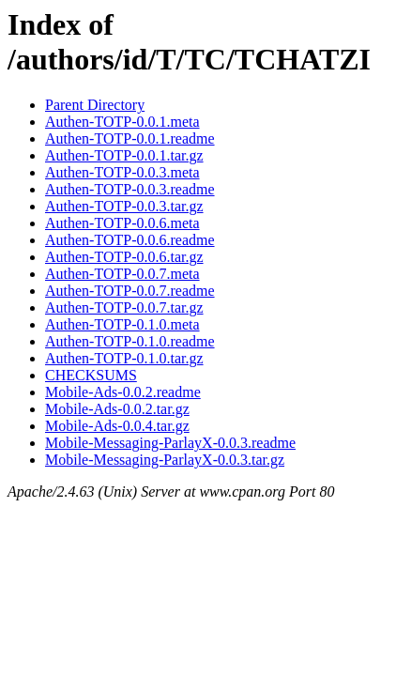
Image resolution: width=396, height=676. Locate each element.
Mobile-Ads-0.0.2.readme (123, 392)
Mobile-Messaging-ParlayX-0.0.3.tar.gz (164, 460)
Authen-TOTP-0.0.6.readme (130, 240)
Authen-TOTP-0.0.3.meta (122, 172)
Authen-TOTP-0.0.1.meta (122, 122)
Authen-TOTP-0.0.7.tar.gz (124, 307)
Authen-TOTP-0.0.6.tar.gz (124, 257)
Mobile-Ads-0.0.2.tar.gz (117, 409)
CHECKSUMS (91, 375)
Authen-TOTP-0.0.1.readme (130, 138)
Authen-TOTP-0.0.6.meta (122, 223)
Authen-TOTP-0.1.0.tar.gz (124, 358)
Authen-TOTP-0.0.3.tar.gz (124, 206)
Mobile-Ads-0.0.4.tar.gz (117, 426)
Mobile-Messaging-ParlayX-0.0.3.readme (170, 443)
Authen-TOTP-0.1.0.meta (122, 324)
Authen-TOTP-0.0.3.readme (130, 189)
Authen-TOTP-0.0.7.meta (122, 274)
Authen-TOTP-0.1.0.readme (130, 341)
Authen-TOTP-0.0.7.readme (130, 291)
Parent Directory (95, 105)
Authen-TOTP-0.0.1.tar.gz (124, 155)
